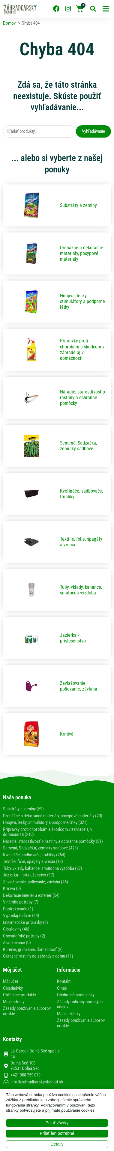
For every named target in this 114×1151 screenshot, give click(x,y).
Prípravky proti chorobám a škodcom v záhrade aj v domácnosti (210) (47, 832)
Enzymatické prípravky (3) (25, 922)
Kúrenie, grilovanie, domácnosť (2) (33, 949)
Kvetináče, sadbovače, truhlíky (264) (34, 855)
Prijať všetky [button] (57, 1122)
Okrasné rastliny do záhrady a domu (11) (38, 956)
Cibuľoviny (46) (16, 929)
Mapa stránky (68, 1013)
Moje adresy (13, 1001)
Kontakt (63, 981)
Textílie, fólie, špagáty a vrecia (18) (33, 861)
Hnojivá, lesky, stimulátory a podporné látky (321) (45, 822)
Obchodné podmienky (75, 995)
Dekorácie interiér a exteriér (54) (31, 895)
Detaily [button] (57, 1144)
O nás (62, 988)
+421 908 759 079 (25, 1075)
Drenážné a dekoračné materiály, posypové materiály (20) (52, 815)
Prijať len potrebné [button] (57, 1133)
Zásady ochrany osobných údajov (80, 1004)
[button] (105, 9)
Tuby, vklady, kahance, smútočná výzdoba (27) (42, 868)
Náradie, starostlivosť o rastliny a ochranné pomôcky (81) (53, 841)
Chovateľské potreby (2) (24, 936)
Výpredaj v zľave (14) (21, 915)
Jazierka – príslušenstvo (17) (28, 875)
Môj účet (10, 981)
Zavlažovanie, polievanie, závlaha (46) (35, 882)
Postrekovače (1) (18, 909)
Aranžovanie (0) (17, 942)
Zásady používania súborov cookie (27, 1011)
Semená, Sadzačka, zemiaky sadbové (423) (40, 848)
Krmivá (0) (12, 888)
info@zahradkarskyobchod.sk (36, 1082)
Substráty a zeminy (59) (23, 809)
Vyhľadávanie (93, 131)
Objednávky (13, 988)
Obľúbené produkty (19, 995)
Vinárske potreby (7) (20, 902)
